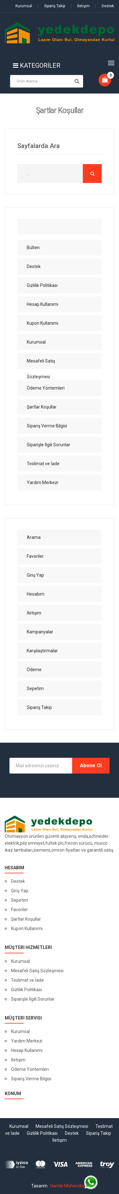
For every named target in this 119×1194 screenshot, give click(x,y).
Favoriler (19, 909)
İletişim (80, 6)
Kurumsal (23, 6)
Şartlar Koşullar (26, 919)
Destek (104, 6)
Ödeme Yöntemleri (30, 1069)
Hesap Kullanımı (26, 1050)
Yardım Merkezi (26, 1040)
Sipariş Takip (51, 6)
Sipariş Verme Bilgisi (31, 1078)
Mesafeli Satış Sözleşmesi (37, 970)
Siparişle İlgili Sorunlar (32, 999)
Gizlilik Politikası (26, 989)
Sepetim (19, 900)
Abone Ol (91, 765)
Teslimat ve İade (27, 980)
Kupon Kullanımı (26, 928)
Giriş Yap (19, 890)
